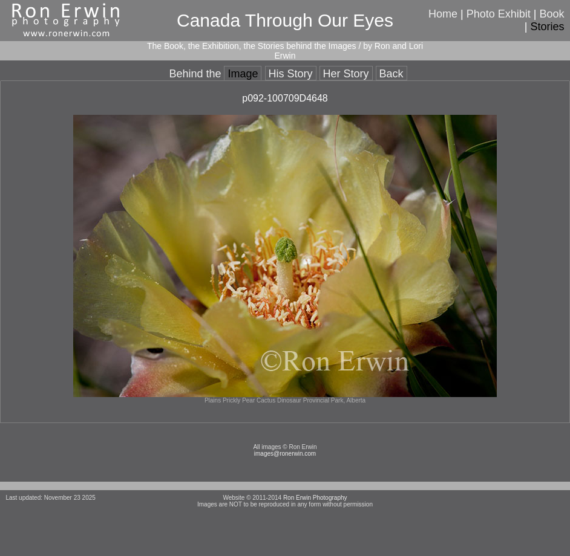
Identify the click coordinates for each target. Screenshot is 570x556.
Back (391, 74)
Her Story (346, 74)
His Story (291, 74)
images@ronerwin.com (285, 453)
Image (243, 74)
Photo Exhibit (499, 14)
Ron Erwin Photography (315, 497)
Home (442, 14)
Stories (548, 27)
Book (552, 14)
